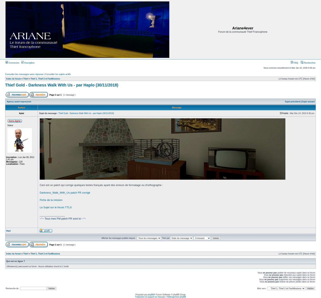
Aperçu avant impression (19, 102)
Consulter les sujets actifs (58, 74)
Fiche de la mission (51, 200)
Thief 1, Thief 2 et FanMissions (45, 79)
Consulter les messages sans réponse (24, 74)
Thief (25, 79)
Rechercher (308, 63)
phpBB (151, 295)
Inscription (28, 63)
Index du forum (13, 79)
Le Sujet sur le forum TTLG (56, 207)
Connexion (12, 63)
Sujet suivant (308, 102)
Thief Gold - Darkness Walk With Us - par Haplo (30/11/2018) (61, 85)
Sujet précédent (292, 102)
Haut (8, 231)
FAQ (294, 63)
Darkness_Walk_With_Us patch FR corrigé (65, 192)
